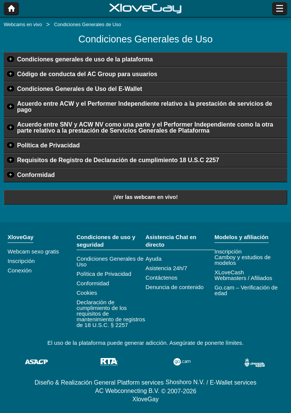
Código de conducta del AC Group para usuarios (87, 74)
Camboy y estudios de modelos (242, 260)
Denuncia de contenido (174, 287)
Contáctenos (161, 277)
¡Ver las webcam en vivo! (145, 197)
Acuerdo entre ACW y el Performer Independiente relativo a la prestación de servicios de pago (144, 106)
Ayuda (153, 258)
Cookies (87, 292)
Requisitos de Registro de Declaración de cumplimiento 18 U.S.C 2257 (118, 160)
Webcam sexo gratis (33, 251)
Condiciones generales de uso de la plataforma (85, 59)
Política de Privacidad (48, 145)
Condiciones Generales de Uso (110, 261)
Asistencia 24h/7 (166, 268)
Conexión (19, 270)
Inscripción (21, 261)
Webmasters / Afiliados (243, 278)
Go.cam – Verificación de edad (246, 290)
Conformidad (36, 175)
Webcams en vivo (23, 24)
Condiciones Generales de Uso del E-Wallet (79, 89)
